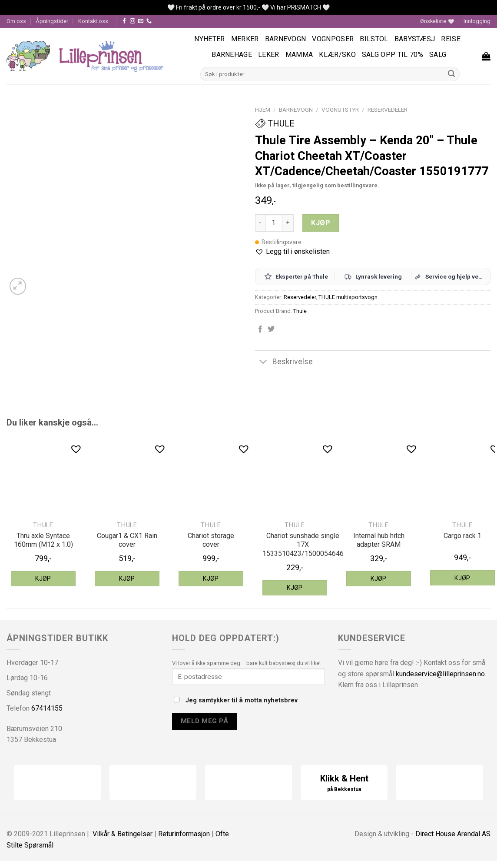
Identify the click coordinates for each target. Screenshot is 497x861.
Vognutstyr (340, 109)
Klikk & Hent (344, 783)
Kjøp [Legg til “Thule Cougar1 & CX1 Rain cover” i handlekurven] (127, 578)
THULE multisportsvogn (348, 297)
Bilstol (374, 39)
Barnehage (232, 54)
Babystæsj (414, 39)
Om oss (16, 21)
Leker (268, 54)
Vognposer (333, 39)
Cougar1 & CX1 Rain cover (127, 540)
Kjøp (320, 223)
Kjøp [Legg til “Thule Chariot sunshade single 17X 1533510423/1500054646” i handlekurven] (295, 587)
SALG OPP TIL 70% (392, 54)
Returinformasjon (184, 834)
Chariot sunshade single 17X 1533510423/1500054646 (303, 545)
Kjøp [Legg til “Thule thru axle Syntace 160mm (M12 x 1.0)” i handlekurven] (43, 578)
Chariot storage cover (211, 540)
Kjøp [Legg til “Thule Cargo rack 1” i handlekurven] (462, 578)
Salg (437, 54)
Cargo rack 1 (462, 536)
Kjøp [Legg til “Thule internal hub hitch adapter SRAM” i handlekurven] (379, 578)
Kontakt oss (93, 21)
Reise (451, 39)
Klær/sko (337, 54)
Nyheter (209, 39)
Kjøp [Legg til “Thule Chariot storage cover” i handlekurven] (211, 578)
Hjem (262, 109)
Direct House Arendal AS (452, 834)
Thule (275, 123)
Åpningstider (52, 21)
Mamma (299, 54)
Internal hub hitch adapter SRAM (378, 540)
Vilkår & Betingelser (122, 834)
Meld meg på (204, 721)
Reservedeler (388, 109)
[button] (292, 251)
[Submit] (451, 74)
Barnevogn (285, 39)
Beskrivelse (284, 362)
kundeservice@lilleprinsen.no (440, 674)
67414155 (47, 708)
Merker (245, 39)
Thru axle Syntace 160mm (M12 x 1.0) (43, 540)
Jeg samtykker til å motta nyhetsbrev (236, 700)
